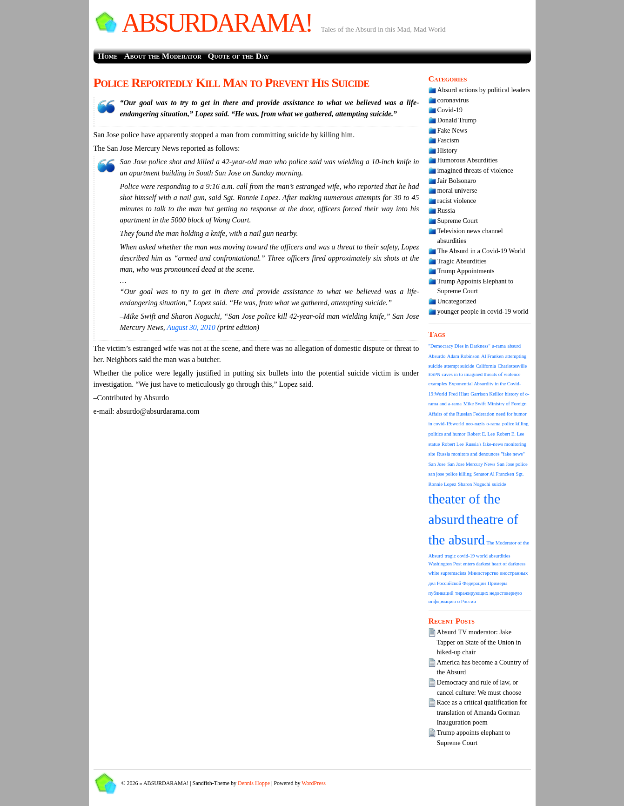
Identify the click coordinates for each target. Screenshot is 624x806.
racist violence (456, 200)
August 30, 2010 (192, 327)
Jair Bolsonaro (456, 180)
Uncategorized (456, 301)
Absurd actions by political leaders (483, 90)
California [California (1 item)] (486, 366)
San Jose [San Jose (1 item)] (437, 464)
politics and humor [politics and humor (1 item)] (447, 434)
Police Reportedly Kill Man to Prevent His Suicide (231, 82)
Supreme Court (457, 220)
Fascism (448, 140)
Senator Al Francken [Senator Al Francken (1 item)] (493, 474)
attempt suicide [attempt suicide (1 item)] (459, 366)
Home (108, 55)
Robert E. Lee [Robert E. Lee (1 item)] (481, 434)
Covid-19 (450, 110)
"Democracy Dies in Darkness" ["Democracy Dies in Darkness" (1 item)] (459, 346)
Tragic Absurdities (462, 261)
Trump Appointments (466, 271)
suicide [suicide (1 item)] (499, 484)
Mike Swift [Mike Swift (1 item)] (474, 403)
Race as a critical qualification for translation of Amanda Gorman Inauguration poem (482, 712)
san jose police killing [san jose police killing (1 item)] (450, 474)
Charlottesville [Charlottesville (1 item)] (512, 366)
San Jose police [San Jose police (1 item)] (512, 464)
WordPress (314, 783)
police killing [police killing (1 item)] (515, 423)
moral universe (457, 190)
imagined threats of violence (475, 170)
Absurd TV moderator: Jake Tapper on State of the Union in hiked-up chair (479, 642)
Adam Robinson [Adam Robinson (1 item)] (463, 356)
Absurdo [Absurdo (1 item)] (437, 356)
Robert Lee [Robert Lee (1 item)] (453, 444)
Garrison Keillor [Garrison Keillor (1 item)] (486, 393)
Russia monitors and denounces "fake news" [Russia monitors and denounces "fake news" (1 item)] (481, 454)
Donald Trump (456, 120)
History (447, 150)
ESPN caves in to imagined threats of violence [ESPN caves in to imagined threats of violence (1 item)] (475, 374)
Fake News (452, 130)
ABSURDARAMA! (217, 22)
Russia (446, 210)
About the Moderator (162, 55)
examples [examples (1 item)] (438, 383)
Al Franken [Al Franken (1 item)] (492, 356)
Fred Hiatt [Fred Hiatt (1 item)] (459, 393)
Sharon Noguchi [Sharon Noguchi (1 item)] (474, 484)
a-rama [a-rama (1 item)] (499, 346)
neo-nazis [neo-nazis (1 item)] (475, 423)
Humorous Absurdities (467, 160)
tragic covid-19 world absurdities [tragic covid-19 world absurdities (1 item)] (477, 555)
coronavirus (453, 100)
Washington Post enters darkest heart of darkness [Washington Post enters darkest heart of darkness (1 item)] (477, 563)
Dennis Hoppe (254, 783)
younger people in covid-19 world (483, 311)
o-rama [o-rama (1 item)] (493, 423)
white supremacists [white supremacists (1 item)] (447, 573)
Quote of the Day (238, 55)
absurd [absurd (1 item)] (514, 346)
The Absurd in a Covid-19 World (481, 251)
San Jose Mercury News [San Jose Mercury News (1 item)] (471, 464)
